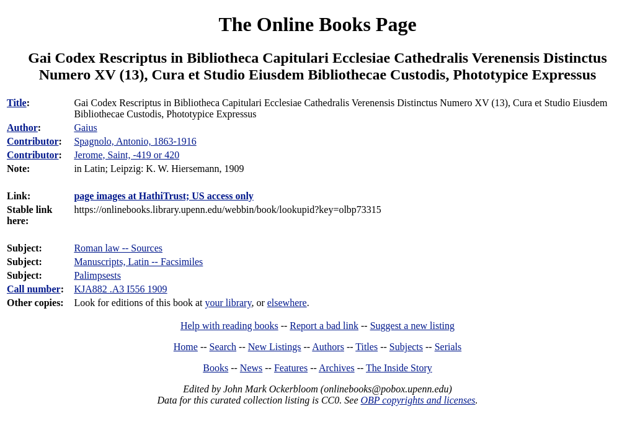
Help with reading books (229, 325)
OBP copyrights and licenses (417, 400)
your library (228, 302)
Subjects (406, 346)
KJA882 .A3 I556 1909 (120, 289)
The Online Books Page (317, 24)
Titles (366, 346)
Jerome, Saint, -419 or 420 (126, 155)
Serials (448, 346)
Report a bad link (324, 325)
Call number (34, 289)
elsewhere (287, 302)
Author (22, 127)
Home (186, 346)
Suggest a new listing (412, 325)
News (251, 368)
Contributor (33, 141)
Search (223, 346)
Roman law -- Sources (118, 248)
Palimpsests (97, 275)
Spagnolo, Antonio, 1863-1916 (135, 141)
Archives (337, 368)
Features (291, 368)
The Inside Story (399, 368)
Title (17, 102)
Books (215, 368)
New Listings (274, 346)
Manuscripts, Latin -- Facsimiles (138, 261)
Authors (328, 346)
